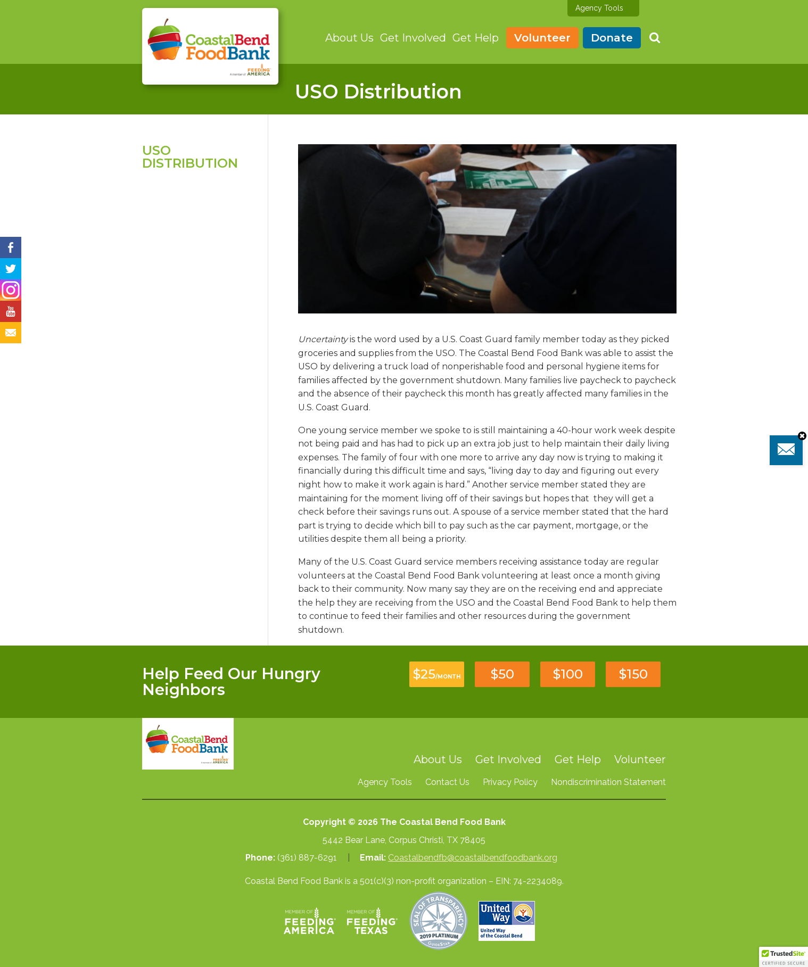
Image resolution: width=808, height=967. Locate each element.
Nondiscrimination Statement (608, 782)
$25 (436, 674)
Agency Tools (599, 8)
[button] (783, 957)
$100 (568, 674)
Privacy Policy (510, 782)
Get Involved (413, 37)
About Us (349, 37)
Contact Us (447, 782)
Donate (612, 37)
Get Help (475, 37)
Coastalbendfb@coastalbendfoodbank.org (472, 858)
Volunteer (542, 37)
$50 (502, 674)
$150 (633, 674)
